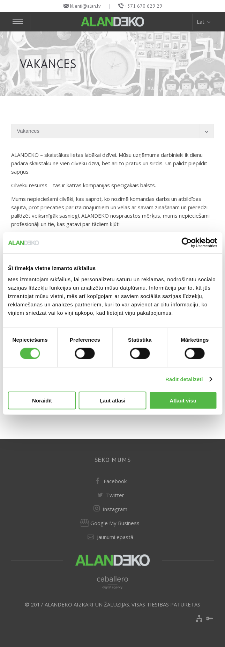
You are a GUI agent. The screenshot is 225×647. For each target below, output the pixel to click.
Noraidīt (42, 400)
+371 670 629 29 (143, 6)
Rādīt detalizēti (184, 379)
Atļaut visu (183, 400)
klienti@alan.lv (85, 6)
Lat (204, 21)
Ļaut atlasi (112, 400)
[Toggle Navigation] (20, 22)
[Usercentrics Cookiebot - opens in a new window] (186, 243)
